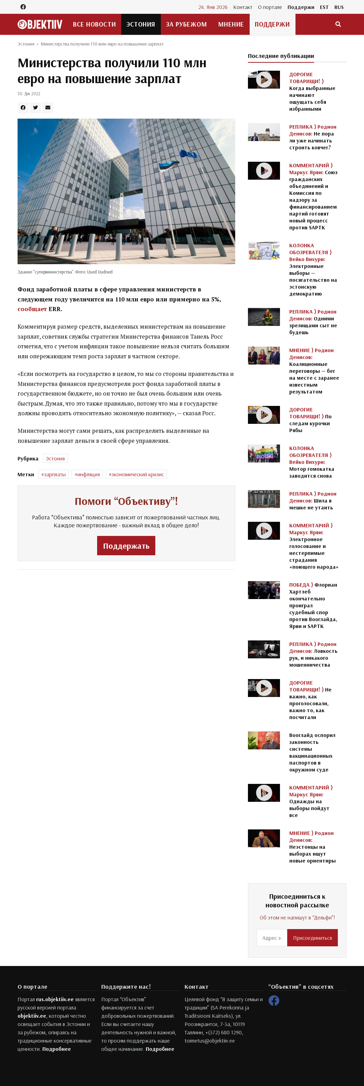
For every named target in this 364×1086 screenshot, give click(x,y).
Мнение (231, 24)
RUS (339, 6)
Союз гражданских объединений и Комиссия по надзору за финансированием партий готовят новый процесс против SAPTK (313, 196)
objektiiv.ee (32, 1015)
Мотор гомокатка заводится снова (311, 462)
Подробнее (56, 1048)
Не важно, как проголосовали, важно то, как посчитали (310, 699)
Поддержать (126, 545)
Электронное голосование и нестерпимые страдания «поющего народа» (314, 546)
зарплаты (55, 474)
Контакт (242, 6)
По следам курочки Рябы (310, 420)
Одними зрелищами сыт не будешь (313, 322)
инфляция (88, 474)
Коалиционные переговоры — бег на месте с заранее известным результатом (314, 371)
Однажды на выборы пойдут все (311, 801)
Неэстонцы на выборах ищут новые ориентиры (312, 846)
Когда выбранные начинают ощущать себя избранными (312, 91)
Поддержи (301, 6)
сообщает (33, 309)
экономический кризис (138, 474)
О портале (270, 6)
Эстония (140, 24)
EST (324, 6)
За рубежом (186, 24)
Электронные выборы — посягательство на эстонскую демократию (313, 269)
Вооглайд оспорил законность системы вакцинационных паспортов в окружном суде (312, 752)
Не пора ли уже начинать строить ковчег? (312, 137)
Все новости (94, 24)
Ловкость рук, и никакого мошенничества (313, 654)
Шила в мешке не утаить (312, 500)
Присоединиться (312, 937)
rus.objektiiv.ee (55, 999)
